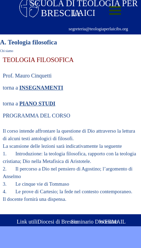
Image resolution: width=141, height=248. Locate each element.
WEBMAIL (112, 222)
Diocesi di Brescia (58, 222)
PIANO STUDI (37, 103)
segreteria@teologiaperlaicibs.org (98, 29)
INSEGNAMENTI (41, 88)
